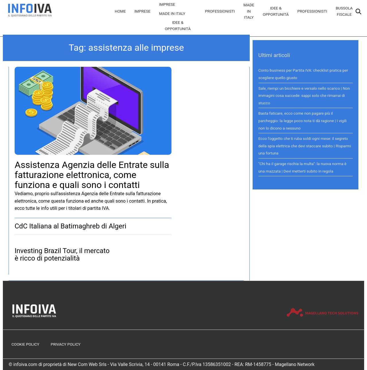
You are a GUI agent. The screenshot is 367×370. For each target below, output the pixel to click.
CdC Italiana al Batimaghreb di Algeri (70, 226)
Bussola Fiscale (344, 11)
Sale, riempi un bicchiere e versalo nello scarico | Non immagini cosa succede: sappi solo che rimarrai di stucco (304, 95)
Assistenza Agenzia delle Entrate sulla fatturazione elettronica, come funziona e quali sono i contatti (92, 174)
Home (120, 11)
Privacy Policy (66, 344)
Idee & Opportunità (178, 25)
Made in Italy (172, 13)
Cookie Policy (25, 344)
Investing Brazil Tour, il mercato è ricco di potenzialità (62, 254)
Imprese (142, 11)
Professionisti (220, 11)
